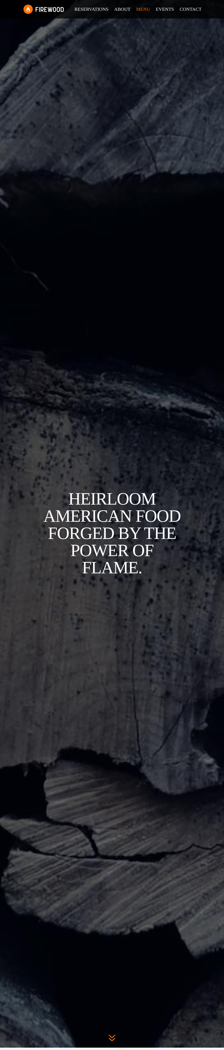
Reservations (92, 10)
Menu (143, 10)
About (122, 10)
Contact (191, 10)
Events (165, 10)
